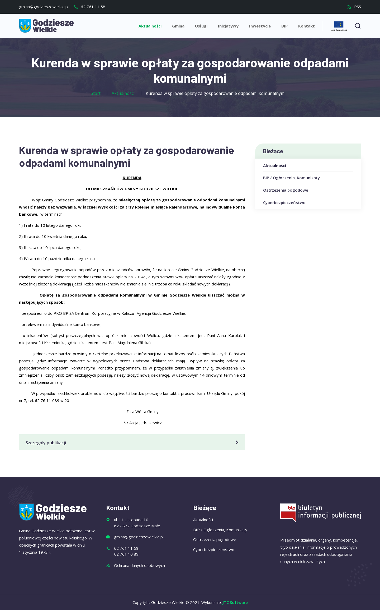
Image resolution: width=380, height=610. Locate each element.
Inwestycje (260, 26)
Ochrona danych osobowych (139, 565)
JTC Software (235, 602)
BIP (284, 26)
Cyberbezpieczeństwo (284, 202)
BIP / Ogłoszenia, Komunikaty (291, 177)
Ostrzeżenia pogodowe (285, 190)
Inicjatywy (228, 26)
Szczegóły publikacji (133, 443)
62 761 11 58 (89, 6)
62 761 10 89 (126, 554)
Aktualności (150, 26)
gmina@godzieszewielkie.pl (44, 6)
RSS (354, 6)
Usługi (201, 26)
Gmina (178, 26)
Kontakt (306, 26)
